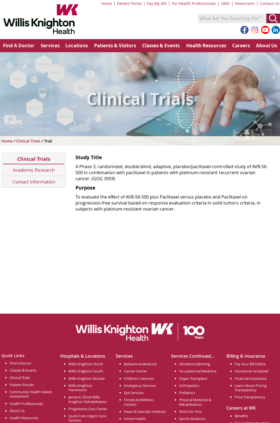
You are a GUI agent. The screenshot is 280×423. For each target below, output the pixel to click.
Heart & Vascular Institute (145, 411)
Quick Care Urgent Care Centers (87, 418)
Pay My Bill (157, 3)
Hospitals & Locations (82, 356)
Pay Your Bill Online (250, 363)
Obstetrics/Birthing (194, 363)
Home (106, 3)
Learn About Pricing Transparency (251, 387)
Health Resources (206, 45)
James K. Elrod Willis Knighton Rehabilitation (87, 399)
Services (50, 45)
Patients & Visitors (115, 45)
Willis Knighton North (85, 363)
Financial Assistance (251, 378)
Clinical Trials (29, 141)
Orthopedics (189, 385)
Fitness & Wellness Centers (139, 402)
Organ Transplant (193, 378)
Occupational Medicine (197, 371)
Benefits (241, 415)
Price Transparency (250, 397)
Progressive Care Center (87, 408)
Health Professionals (26, 403)
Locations (76, 45)
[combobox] (232, 18)
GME (225, 3)
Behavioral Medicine (140, 363)
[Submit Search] (273, 18)
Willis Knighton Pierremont (80, 387)
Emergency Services (140, 385)
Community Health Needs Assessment (31, 394)
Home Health (135, 418)
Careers (241, 45)
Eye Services (134, 392)
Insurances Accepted (251, 371)
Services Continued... (192, 356)
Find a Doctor (20, 363)
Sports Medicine (192, 418)
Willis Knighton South (85, 371)
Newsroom (245, 3)
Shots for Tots (190, 411)
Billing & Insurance (245, 356)
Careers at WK (241, 408)
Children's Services (139, 378)
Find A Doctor (18, 45)
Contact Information (33, 182)
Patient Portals (22, 384)
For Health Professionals (194, 3)
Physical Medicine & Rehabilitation (195, 402)
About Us (266, 45)
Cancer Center (135, 371)
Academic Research (34, 170)
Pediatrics (187, 392)
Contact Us (269, 3)
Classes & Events (161, 45)
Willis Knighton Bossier (86, 378)
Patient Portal (129, 3)
